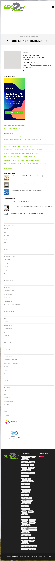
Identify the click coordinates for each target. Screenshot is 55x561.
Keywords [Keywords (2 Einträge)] (24, 514)
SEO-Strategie (7, 342)
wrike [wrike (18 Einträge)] (32, 549)
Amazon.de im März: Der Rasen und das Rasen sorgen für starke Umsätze (22, 139)
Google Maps (7, 287)
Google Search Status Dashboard (15, 125)
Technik (6, 366)
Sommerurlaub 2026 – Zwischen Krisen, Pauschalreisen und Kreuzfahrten (23, 149)
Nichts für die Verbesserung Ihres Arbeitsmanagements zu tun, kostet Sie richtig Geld (35, 57)
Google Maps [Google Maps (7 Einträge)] (27, 498)
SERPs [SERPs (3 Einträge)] (32, 540)
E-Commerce (7, 266)
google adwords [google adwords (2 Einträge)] (26, 484)
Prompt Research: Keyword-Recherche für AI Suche (17, 143)
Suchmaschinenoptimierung (11, 363)
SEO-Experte (7, 339)
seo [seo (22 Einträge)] (32, 538)
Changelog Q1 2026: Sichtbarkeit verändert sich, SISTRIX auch (19, 156)
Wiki (5, 394)
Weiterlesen (27, 71)
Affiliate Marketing (9, 221)
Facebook (6, 270)
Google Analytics (8, 280)
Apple (5, 239)
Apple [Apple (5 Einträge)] (32, 462)
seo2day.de (13, 556)
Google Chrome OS (8, 284)
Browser (6, 249)
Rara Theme (34, 556)
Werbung (6, 390)
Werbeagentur (7, 387)
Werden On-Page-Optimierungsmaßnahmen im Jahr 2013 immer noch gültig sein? (31, 206)
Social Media (7, 349)
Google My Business (9, 290)
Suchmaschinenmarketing (10, 359)
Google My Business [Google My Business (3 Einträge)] (27, 500)
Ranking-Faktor (8, 325)
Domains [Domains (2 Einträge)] (32, 473)
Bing (5, 246)
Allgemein (6, 228)
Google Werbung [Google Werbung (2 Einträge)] (26, 508)
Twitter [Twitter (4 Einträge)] (24, 549)
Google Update (8, 297)
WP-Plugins (6, 404)
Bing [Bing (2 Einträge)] (32, 464)
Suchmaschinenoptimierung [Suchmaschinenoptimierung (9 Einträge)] (32, 546)
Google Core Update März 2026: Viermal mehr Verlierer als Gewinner (21, 153)
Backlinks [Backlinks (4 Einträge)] (25, 465)
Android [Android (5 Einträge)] (25, 462)
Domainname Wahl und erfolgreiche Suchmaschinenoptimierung (27, 213)
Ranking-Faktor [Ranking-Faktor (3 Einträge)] (26, 535)
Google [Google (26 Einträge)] (26, 479)
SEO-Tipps (6, 346)
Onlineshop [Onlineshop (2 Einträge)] (32, 522)
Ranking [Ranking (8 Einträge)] (25, 532)
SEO (5, 332)
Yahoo (5, 411)
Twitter (6, 373)
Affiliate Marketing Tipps (10, 225)
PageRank (6, 321)
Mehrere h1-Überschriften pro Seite (20, 201)
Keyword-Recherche (9, 311)
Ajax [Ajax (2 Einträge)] (33, 456)
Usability (6, 380)
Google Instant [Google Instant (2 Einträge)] (25, 495)
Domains (6, 263)
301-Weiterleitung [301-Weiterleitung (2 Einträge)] (26, 456)
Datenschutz (7, 259)
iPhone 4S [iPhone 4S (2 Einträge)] (31, 511)
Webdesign (6, 383)
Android (6, 232)
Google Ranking (8, 294)
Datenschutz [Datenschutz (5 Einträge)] (26, 470)
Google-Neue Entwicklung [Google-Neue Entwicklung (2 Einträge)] (27, 481)
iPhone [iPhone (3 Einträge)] (24, 511)
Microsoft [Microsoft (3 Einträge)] (32, 519)
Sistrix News (9, 133)
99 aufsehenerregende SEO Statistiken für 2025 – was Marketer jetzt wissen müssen (31, 176)
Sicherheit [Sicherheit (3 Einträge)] (25, 543)
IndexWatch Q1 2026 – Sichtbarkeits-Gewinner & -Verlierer (18, 146)
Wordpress (7, 397)
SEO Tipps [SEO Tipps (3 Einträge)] (25, 540)
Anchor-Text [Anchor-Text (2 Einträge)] (25, 459)
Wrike (5, 408)
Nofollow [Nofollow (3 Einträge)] (25, 522)
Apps (5, 242)
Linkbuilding (7, 315)
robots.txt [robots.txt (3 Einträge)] (25, 537)
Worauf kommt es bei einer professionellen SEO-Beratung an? (26, 190)
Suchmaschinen (8, 356)
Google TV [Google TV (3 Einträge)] (25, 506)
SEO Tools (6, 335)
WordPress (48, 556)
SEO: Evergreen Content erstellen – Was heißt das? (23, 183)
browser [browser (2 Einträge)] (24, 467)
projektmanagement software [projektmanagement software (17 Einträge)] (31, 529)
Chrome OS (6, 252)
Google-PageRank (8, 301)
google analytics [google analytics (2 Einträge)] (26, 486)
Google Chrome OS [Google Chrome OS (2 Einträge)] (26, 489)
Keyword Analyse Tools (10, 308)
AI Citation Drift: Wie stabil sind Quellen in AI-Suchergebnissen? (20, 136)
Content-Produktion (9, 256)
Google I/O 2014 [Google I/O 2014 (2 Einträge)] (26, 492)
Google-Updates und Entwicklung (12, 304)
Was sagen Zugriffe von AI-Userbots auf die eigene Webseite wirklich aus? (22, 160)
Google (6, 273)
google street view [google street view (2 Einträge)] (26, 503)
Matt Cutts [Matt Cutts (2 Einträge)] (25, 519)
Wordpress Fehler (8, 401)
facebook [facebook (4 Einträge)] (25, 476)
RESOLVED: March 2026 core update (12, 128)
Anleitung (6, 235)
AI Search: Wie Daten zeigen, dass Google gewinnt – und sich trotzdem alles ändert (25, 163)
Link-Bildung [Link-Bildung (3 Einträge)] (25, 517)
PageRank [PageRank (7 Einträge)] (26, 525)
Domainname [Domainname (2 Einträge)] (25, 473)
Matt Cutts (6, 318)
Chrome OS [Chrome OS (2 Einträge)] (31, 467)
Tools (5, 370)
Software (6, 352)
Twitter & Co (7, 377)
